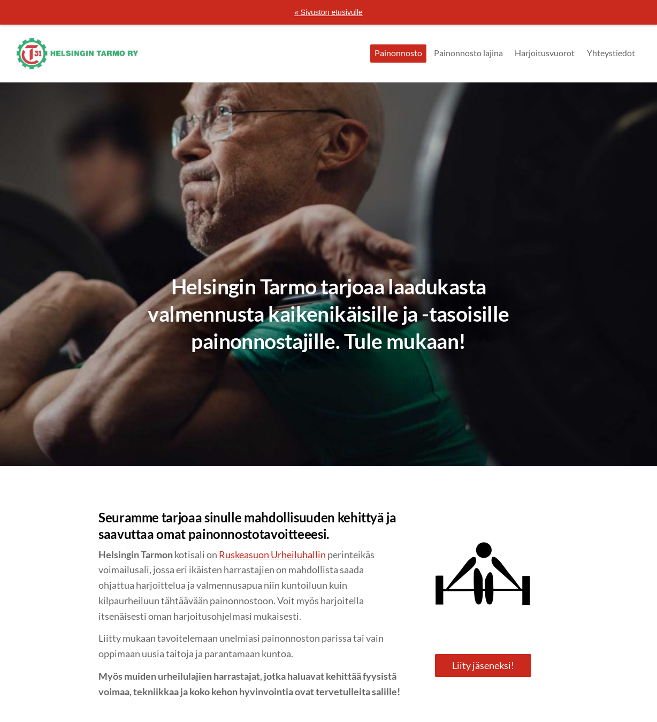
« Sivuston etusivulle (328, 12)
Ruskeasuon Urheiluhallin (272, 554)
